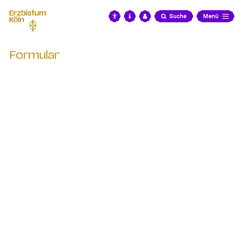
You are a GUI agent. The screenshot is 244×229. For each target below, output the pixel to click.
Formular (34, 54)
